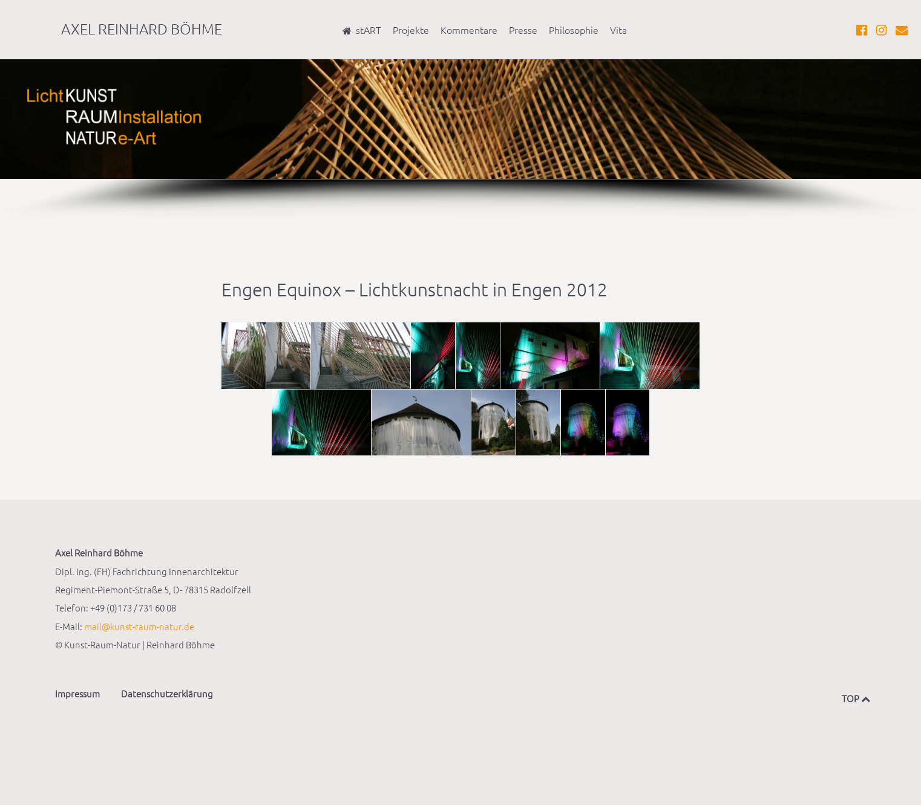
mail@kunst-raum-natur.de (139, 626)
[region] (460, 139)
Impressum (77, 693)
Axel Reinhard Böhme (141, 28)
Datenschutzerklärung (167, 693)
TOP (854, 698)
